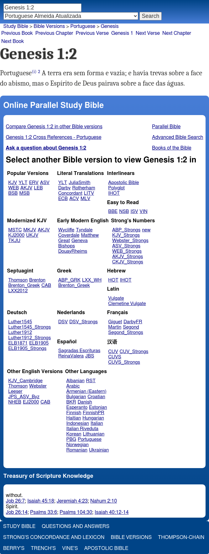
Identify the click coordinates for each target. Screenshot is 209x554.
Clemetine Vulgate (127, 303)
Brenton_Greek (24, 285)
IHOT (114, 193)
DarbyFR (132, 321)
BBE (113, 211)
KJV (12, 182)
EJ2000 (31, 402)
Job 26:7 (15, 501)
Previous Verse (92, 33)
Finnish (73, 412)
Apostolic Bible (106, 548)
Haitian (73, 418)
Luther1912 (20, 332)
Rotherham (83, 188)
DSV (63, 321)
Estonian (98, 407)
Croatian (96, 396)
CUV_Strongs (134, 351)
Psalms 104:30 (76, 512)
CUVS (114, 357)
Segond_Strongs (125, 332)
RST (91, 380)
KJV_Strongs (126, 235)
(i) (34, 71)
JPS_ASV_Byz (23, 396)
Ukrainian (99, 450)
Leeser (15, 391)
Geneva (79, 240)
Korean (73, 434)
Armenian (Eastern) (86, 391)
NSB (124, 211)
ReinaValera (71, 356)
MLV (85, 198)
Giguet (115, 321)
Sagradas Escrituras (79, 350)
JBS (89, 356)
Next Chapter (176, 33)
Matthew (90, 235)
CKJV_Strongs (127, 262)
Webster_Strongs (130, 240)
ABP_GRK (69, 280)
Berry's (13, 548)
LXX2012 (18, 290)
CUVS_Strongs (124, 362)
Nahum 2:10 (103, 501)
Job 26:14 (17, 512)
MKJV (30, 230)
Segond (131, 327)
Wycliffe (66, 230)
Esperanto (77, 407)
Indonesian (77, 423)
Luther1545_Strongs (29, 327)
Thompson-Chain (181, 537)
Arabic (73, 386)
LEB (38, 188)
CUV (113, 351)
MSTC (15, 230)
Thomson (18, 280)
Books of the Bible (171, 147)
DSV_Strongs (83, 321)
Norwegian (77, 444)
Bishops (66, 246)
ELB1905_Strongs (27, 348)
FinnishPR (93, 412)
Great (64, 240)
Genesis (110, 26)
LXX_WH (92, 280)
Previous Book (17, 33)
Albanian (75, 380)
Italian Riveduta (82, 428)
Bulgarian (76, 396)
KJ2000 (16, 235)
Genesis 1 (122, 33)
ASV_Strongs (126, 246)
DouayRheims (72, 251)
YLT (22, 182)
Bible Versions (49, 26)
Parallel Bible (166, 126)
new (146, 230)
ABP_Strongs (126, 230)
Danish (85, 402)
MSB (24, 193)
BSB (13, 193)
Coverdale (69, 235)
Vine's (70, 548)
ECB (63, 198)
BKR (71, 402)
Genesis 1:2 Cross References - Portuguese (54, 137)
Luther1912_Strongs (29, 337)
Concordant (70, 193)
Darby (64, 188)
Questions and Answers (75, 526)
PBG (71, 439)
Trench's (43, 548)
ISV (134, 211)
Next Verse (148, 33)
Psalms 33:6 (43, 512)
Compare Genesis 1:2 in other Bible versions (54, 126)
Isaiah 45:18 (40, 501)
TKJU (14, 240)
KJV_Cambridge (25, 380)
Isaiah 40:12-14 (112, 512)
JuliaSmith (79, 182)
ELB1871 (18, 343)
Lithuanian (93, 434)
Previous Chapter (54, 33)
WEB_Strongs (127, 251)
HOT (113, 280)
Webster (38, 386)
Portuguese (82, 26)
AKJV (26, 188)
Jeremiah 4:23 (72, 501)
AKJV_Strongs (127, 256)
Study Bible (15, 26)
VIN (144, 211)
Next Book (12, 41)
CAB (46, 285)
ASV (45, 182)
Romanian (76, 450)
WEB (13, 188)
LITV (89, 193)
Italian (97, 423)
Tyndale (84, 230)
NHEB (14, 402)
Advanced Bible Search (177, 137)
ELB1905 (39, 343)
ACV (74, 198)
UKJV (32, 235)
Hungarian (93, 418)
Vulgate (116, 298)
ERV (34, 182)
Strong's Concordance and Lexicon (53, 537)
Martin (114, 327)
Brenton (37, 280)
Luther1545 (20, 321)
